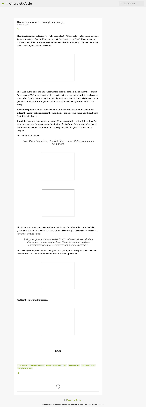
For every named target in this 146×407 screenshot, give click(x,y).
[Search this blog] (133, 3)
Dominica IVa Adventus (36, 365)
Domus (48, 365)
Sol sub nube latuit (88, 365)
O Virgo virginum (74, 365)
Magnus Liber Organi (59, 365)
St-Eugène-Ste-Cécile (25, 368)
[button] (18, 29)
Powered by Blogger (73, 400)
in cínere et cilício (19, 3)
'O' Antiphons (22, 365)
